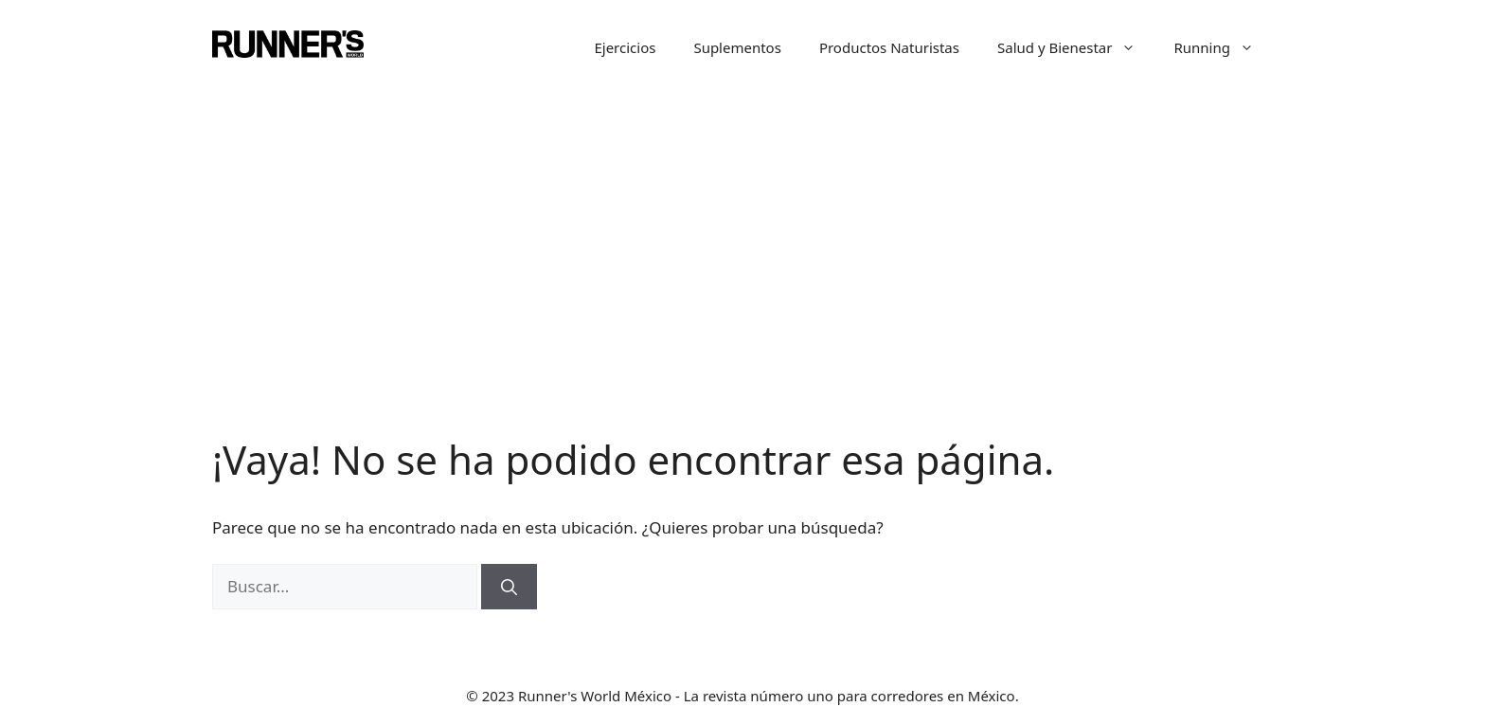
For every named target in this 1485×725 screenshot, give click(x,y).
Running (1223, 47)
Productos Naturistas (889, 47)
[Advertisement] (742, 237)
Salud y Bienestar (1076, 47)
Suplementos (737, 47)
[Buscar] (509, 586)
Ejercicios (624, 47)
